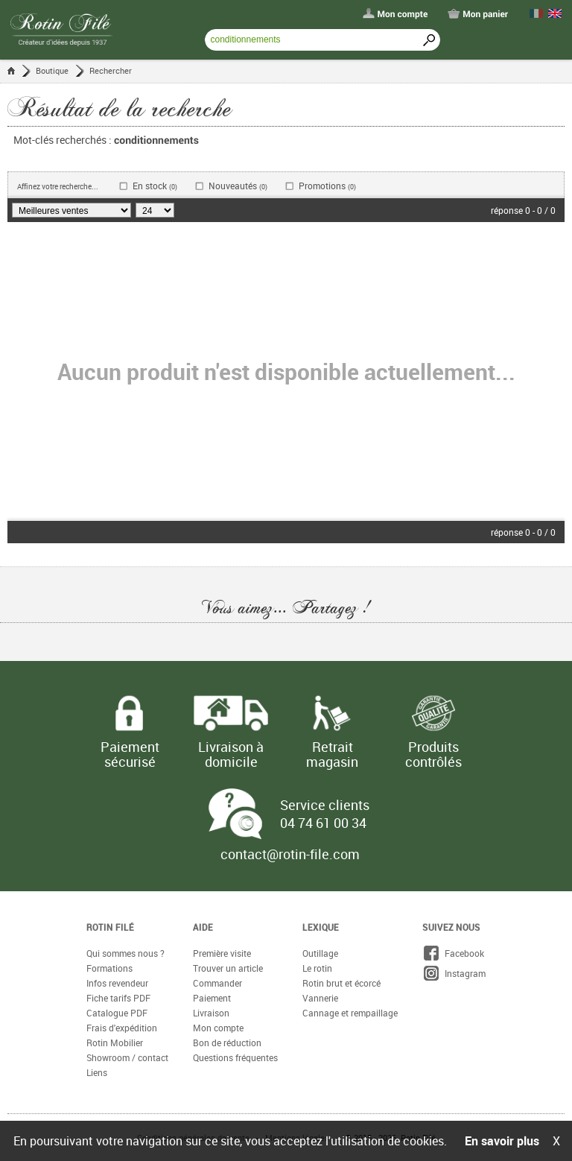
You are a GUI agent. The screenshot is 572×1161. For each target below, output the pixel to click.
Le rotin (317, 968)
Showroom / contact (127, 1057)
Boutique (52, 70)
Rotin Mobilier (114, 1042)
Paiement (212, 998)
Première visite (222, 953)
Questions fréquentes (235, 1057)
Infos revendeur (117, 983)
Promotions (327, 186)
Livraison (211, 1013)
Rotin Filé (110, 927)
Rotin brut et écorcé (341, 983)
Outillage (320, 953)
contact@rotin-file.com (290, 854)
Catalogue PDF (116, 1013)
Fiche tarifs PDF (118, 998)
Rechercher (110, 70)
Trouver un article (228, 968)
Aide (203, 927)
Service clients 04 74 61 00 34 (324, 814)
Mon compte (218, 1028)
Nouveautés (238, 186)
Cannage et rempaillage (350, 1013)
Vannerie (320, 998)
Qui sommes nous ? (125, 953)
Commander (217, 983)
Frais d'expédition (121, 1028)
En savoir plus (502, 1141)
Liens (96, 1072)
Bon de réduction (227, 1042)
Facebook (453, 953)
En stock (155, 186)
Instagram (454, 973)
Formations (109, 968)
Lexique (320, 927)
